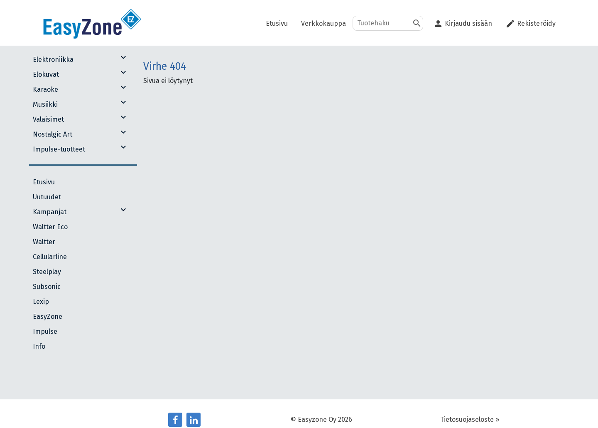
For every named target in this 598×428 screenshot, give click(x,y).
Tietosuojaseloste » (469, 419)
